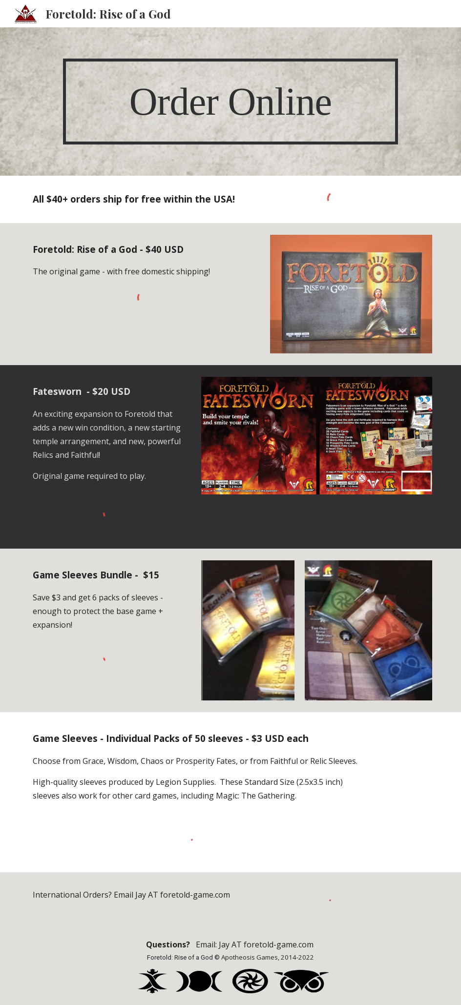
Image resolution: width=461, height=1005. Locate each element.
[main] (230, 102)
